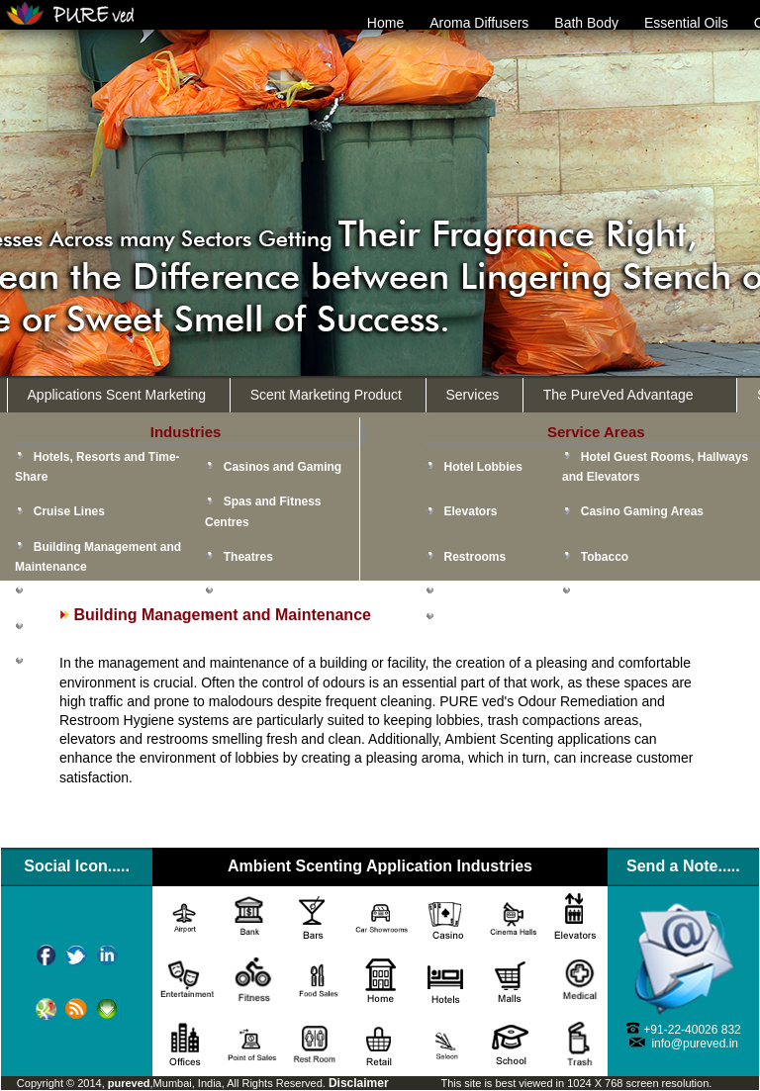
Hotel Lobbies (483, 467)
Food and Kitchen (494, 591)
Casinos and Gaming (282, 467)
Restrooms (475, 557)
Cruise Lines (69, 511)
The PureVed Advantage (618, 395)
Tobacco (604, 557)
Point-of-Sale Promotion (648, 591)
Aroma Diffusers (478, 23)
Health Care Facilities (93, 626)
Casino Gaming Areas (642, 511)
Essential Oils (686, 23)
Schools (57, 662)
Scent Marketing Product (326, 395)
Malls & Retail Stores (282, 591)
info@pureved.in (694, 1043)
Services (473, 395)
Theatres (248, 557)
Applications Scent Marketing (117, 395)
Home (385, 23)
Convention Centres (90, 591)
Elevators (471, 511)
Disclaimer (359, 1083)
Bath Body (586, 23)
